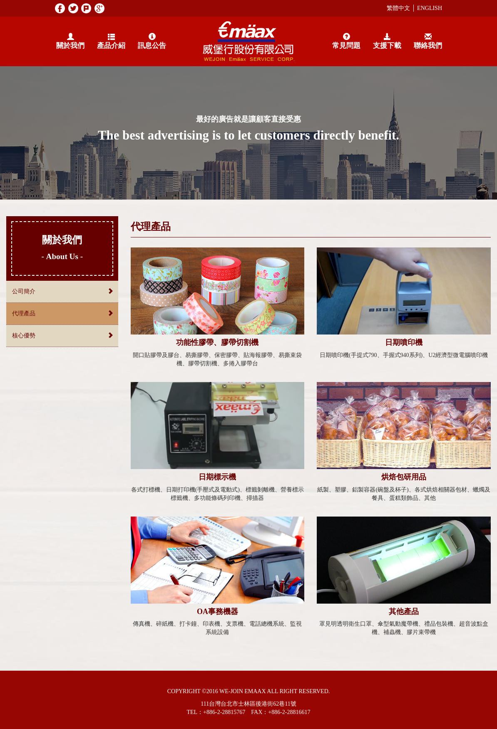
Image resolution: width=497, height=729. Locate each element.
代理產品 (62, 313)
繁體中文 (398, 8)
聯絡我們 (428, 41)
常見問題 (346, 41)
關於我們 (70, 41)
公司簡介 (62, 291)
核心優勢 (62, 335)
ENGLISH (429, 8)
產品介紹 (111, 41)
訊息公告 (152, 41)
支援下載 (387, 41)
